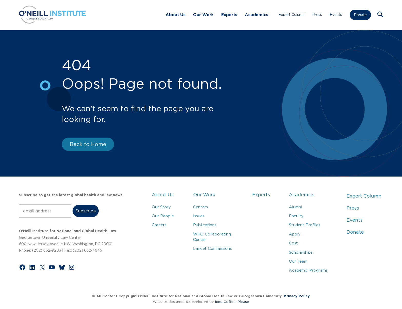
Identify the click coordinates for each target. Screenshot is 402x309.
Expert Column (291, 15)
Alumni (295, 207)
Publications (204, 225)
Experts (229, 14)
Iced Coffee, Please (232, 302)
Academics (256, 14)
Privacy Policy (297, 296)
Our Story (161, 207)
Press (317, 15)
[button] (380, 15)
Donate (360, 15)
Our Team (298, 261)
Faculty (296, 216)
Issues (198, 216)
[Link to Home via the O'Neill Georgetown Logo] (52, 22)
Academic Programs (308, 270)
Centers (200, 207)
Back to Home (88, 144)
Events (336, 15)
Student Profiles (304, 225)
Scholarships (301, 252)
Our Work (203, 14)
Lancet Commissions (212, 248)
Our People (163, 216)
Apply (294, 234)
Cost (293, 243)
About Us (175, 14)
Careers (159, 225)
